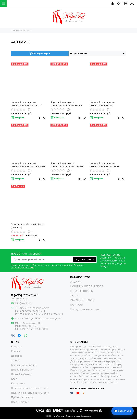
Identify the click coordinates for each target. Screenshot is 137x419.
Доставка (16, 355)
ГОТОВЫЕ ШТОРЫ (81, 291)
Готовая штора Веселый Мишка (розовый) (27, 226)
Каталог (15, 351)
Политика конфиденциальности (30, 392)
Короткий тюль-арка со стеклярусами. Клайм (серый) (26, 104)
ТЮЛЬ (74, 295)
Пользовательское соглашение (29, 388)
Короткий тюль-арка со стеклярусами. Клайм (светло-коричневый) (66, 104)
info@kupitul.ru (23, 303)
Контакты (16, 346)
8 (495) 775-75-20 (24, 295)
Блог (14, 378)
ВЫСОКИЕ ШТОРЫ (82, 300)
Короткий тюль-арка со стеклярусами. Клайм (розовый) (67, 165)
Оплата (15, 360)
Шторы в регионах (22, 369)
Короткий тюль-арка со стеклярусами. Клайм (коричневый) (102, 104)
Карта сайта (18, 383)
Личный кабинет (21, 374)
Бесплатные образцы (23, 365)
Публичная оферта (22, 397)
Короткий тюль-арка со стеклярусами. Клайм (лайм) (104, 165)
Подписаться (84, 259)
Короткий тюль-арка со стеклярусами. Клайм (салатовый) (28, 165)
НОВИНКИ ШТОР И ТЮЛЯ (86, 286)
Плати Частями (20, 402)
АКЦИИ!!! (75, 281)
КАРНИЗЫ (76, 304)
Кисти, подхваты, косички (85, 309)
